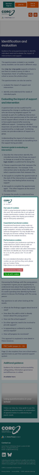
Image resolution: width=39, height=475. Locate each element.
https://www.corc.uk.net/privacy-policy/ (17, 265)
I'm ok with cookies (12, 274)
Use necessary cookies (13, 270)
